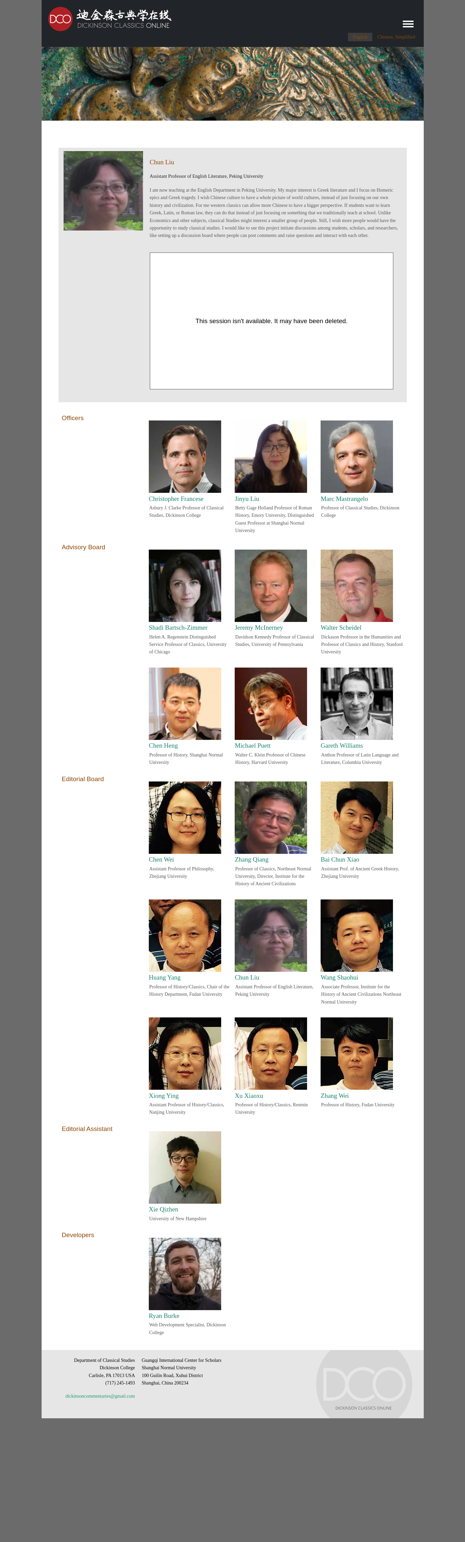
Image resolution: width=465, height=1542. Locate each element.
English (360, 37)
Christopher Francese (176, 498)
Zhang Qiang (252, 859)
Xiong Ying (164, 1095)
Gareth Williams (342, 745)
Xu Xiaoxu (249, 1095)
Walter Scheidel (341, 627)
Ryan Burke (164, 1315)
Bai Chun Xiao (340, 859)
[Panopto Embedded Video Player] (271, 320)
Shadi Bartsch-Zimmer (178, 627)
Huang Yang (165, 977)
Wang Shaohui (339, 977)
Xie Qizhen (163, 1209)
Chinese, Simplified (396, 37)
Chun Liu (247, 977)
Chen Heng (163, 745)
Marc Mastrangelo (344, 498)
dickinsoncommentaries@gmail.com (100, 1396)
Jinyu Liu (247, 498)
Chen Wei (161, 859)
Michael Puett (253, 745)
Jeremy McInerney (259, 627)
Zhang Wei (335, 1095)
